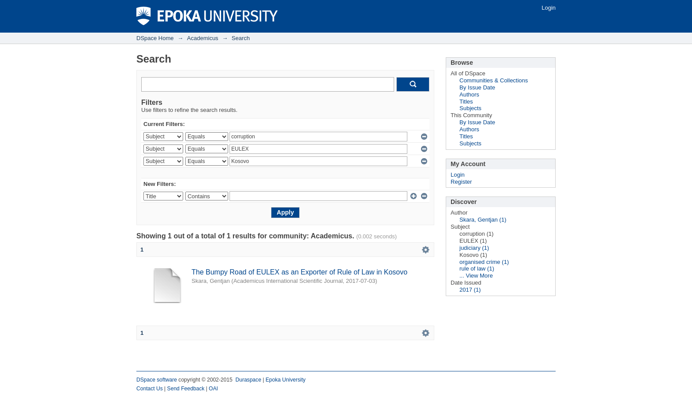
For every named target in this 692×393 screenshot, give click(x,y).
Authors (469, 94)
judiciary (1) (474, 248)
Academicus (202, 38)
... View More (476, 275)
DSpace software (156, 380)
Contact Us (149, 389)
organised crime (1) (484, 262)
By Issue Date (477, 87)
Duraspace (248, 380)
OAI (213, 389)
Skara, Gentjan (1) (482, 219)
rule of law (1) (476, 268)
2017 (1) (470, 289)
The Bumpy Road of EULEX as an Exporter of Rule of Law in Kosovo (299, 272)
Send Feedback (186, 389)
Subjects (470, 108)
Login (549, 7)
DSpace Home (155, 38)
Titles (466, 101)
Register (461, 181)
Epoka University (286, 380)
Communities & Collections (493, 80)
